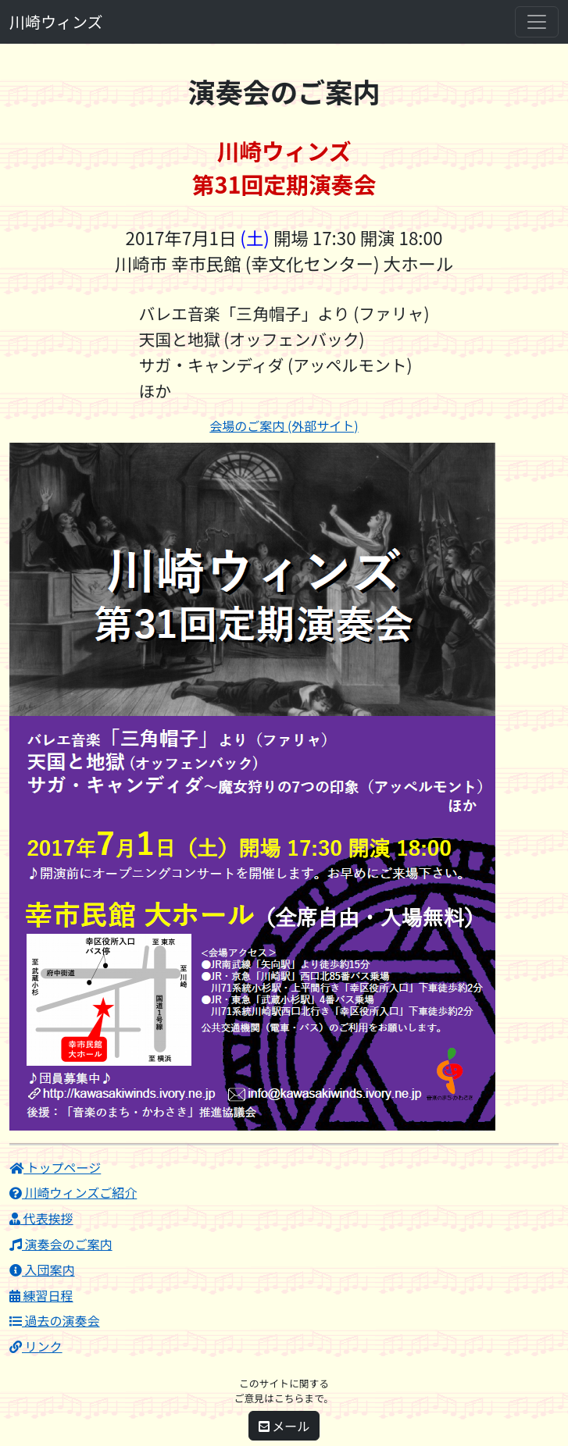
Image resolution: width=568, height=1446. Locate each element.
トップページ (55, 1167)
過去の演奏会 (54, 1320)
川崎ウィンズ (56, 21)
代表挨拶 (41, 1218)
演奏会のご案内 (61, 1243)
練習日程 (41, 1295)
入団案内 (42, 1269)
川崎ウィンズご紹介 (73, 1192)
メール (284, 1425)
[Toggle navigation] (537, 21)
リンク (36, 1346)
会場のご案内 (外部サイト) (283, 425)
